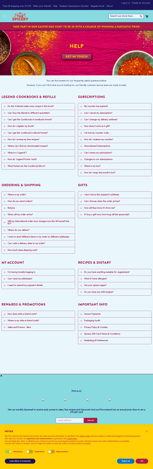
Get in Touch (77, 56)
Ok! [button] (141, 461)
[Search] (141, 16)
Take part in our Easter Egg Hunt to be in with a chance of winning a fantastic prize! (76, 26)
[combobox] (126, 16)
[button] (146, 431)
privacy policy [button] (85, 436)
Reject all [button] (126, 461)
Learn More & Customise (20, 461)
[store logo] (20, 16)
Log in (124, 3)
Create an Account (141, 3)
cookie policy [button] (72, 439)
